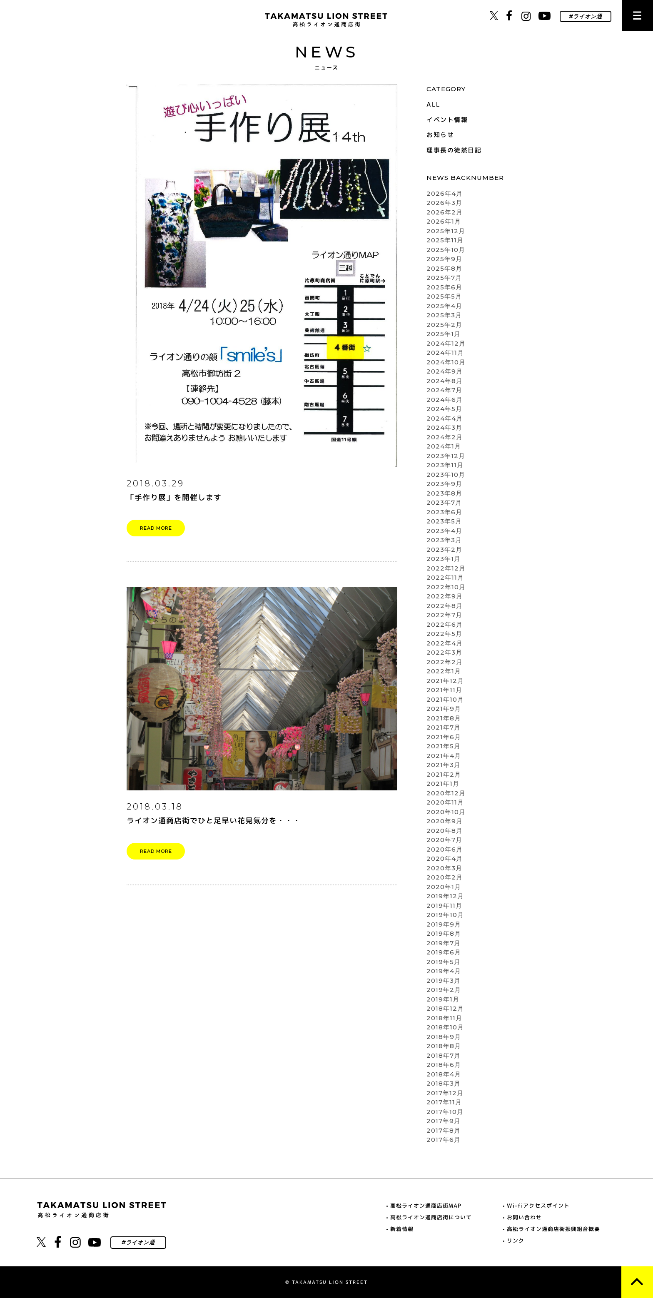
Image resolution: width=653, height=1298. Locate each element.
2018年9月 (443, 1037)
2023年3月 (444, 540)
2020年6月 (444, 849)
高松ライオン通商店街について (431, 1217)
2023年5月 (444, 521)
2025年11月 (445, 240)
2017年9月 (443, 1121)
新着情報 (402, 1229)
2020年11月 (445, 802)
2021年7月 (443, 727)
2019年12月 (445, 896)
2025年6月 (444, 287)
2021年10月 (445, 699)
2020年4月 (444, 858)
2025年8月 (444, 268)
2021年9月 (443, 709)
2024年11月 (445, 352)
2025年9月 (444, 259)
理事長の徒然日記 (453, 150)
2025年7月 (444, 278)
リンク (515, 1240)
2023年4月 (444, 531)
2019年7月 (443, 943)
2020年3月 (444, 868)
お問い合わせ (524, 1217)
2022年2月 (444, 662)
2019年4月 (443, 971)
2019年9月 (443, 924)
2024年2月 (444, 437)
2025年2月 (444, 325)
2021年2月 (443, 774)
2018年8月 (443, 1046)
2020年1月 (443, 887)
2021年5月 (443, 746)
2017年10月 (445, 1112)
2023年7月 (444, 502)
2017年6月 (443, 1140)
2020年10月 (446, 812)
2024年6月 (444, 400)
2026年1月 (443, 221)
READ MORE (156, 528)
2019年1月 (442, 999)
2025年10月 (445, 250)
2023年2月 (444, 549)
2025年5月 (444, 296)
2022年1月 (443, 671)
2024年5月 (444, 409)
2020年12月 (446, 793)
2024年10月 (446, 362)
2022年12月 (446, 568)
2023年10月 (445, 474)
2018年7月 (443, 1055)
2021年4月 (443, 756)
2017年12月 (445, 1093)
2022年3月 (444, 652)
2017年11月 (444, 1102)
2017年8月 (443, 1130)
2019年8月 (443, 933)
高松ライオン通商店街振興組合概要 (553, 1229)
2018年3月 (443, 1083)
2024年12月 (446, 343)
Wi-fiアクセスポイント (538, 1205)
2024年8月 (444, 381)
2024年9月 (444, 371)
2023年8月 (444, 493)
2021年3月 (443, 765)
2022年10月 (446, 587)
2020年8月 (444, 831)
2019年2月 (443, 990)
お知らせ (440, 134)
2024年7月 (444, 390)
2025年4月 (444, 306)
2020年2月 (444, 877)
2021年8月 (443, 718)
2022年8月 (444, 606)
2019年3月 (443, 980)
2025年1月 (443, 334)
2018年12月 (445, 1008)
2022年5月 (444, 634)
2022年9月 (444, 596)
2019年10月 (445, 915)
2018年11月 (444, 1018)
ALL (433, 104)
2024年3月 (444, 427)
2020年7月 (444, 840)
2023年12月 (445, 456)
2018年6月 (443, 1065)
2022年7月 (444, 615)
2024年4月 (444, 418)
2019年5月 (443, 962)
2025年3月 (444, 315)
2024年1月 (443, 446)
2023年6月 (444, 512)
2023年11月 (445, 465)
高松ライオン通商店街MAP (425, 1205)
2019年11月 (444, 905)
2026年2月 (444, 212)
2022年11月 (445, 577)
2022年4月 (444, 643)
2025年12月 (445, 231)
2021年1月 (442, 783)
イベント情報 (447, 119)
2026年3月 (444, 203)
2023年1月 (443, 559)
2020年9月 (444, 821)
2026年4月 (444, 193)
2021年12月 (445, 681)
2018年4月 (443, 1074)
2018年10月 (445, 1027)
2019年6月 (443, 952)
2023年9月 (444, 484)
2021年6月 (443, 737)
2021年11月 (444, 690)
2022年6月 (444, 624)
